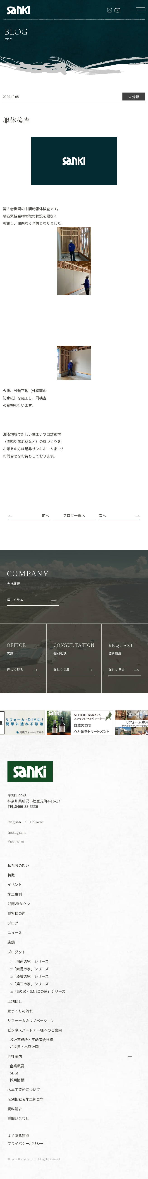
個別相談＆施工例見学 (25, 1099)
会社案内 (14, 1056)
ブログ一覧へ (74, 515)
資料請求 (14, 1108)
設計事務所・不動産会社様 (31, 1039)
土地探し (14, 1001)
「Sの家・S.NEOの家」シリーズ (37, 991)
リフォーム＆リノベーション (31, 1020)
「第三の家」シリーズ (29, 983)
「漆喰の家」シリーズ (29, 976)
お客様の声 (16, 913)
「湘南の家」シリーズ (29, 961)
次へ (102, 515)
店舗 (11, 941)
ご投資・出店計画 (24, 1046)
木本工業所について (23, 1089)
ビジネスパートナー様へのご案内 (34, 1029)
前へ (45, 515)
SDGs (14, 1072)
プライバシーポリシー (25, 1143)
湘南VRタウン (18, 903)
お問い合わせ (18, 1118)
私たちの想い (18, 865)
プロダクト (16, 951)
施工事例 (14, 894)
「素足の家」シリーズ (29, 968)
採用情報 (17, 1079)
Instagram (16, 832)
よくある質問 (18, 1135)
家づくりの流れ (20, 1010)
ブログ (12, 922)
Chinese (37, 821)
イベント (14, 884)
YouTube (15, 841)
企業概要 (17, 1065)
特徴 (11, 874)
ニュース (14, 932)
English (14, 821)
